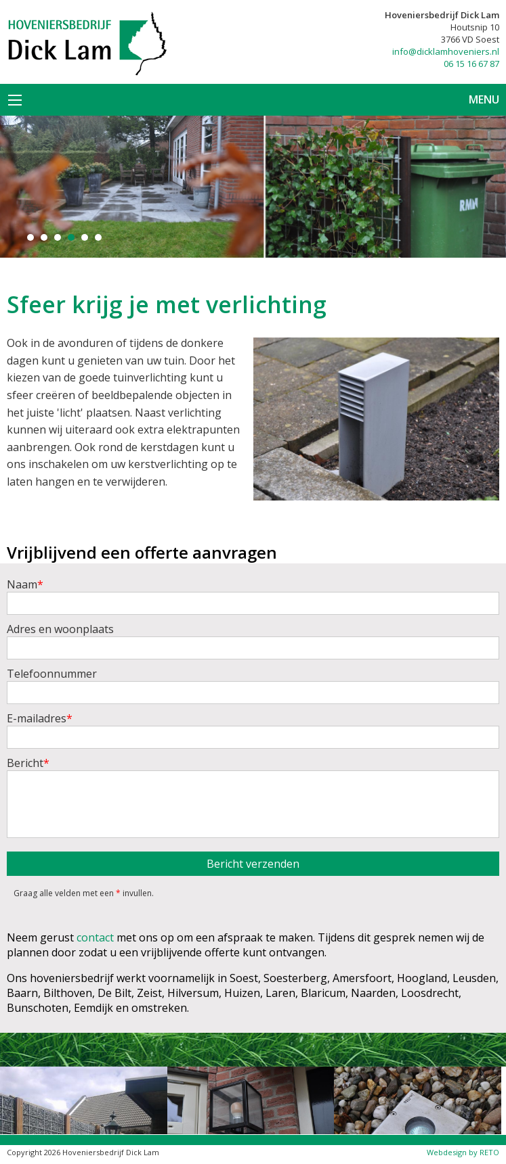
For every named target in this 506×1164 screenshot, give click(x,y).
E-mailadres (253, 730)
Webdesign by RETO (463, 1152)
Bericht (253, 796)
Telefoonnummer (253, 685)
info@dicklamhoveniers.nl (445, 51)
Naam (253, 596)
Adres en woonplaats (253, 640)
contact (95, 937)
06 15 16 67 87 (471, 63)
